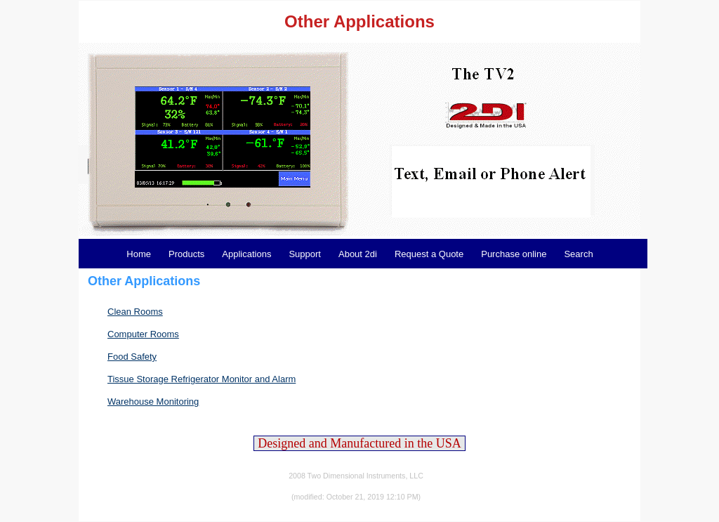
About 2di (357, 254)
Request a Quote (429, 254)
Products (186, 254)
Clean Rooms (135, 311)
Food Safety (132, 356)
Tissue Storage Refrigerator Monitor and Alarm (201, 379)
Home (138, 254)
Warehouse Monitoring (153, 401)
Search (578, 254)
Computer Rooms (143, 334)
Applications (246, 254)
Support (305, 254)
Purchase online (513, 254)
